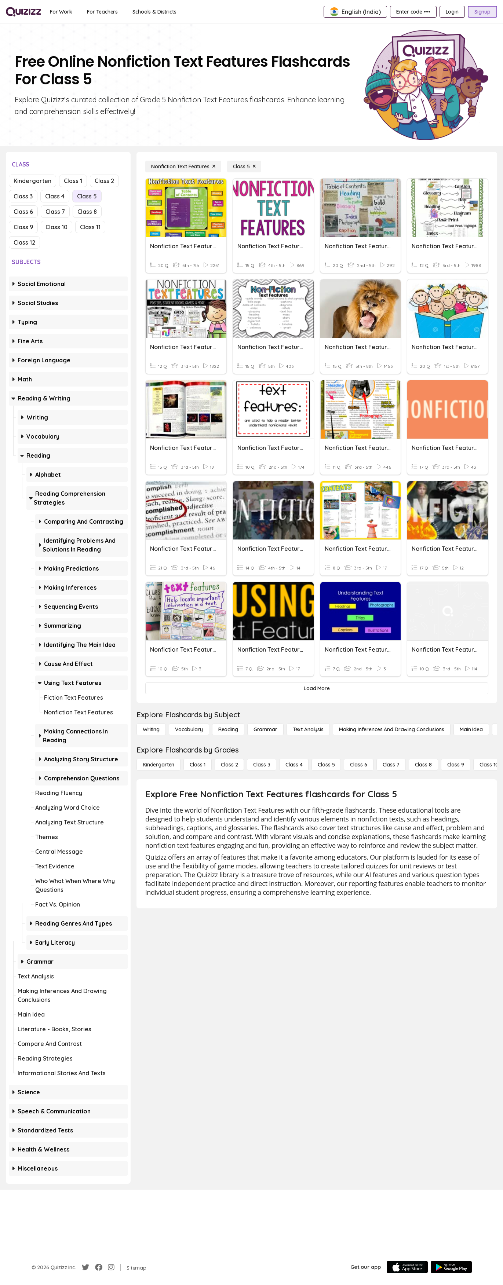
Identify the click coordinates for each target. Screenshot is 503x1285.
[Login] (452, 12)
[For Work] (61, 12)
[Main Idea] (471, 729)
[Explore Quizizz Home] (23, 12)
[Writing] (151, 729)
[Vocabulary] (189, 729)
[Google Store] (451, 1267)
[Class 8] (423, 764)
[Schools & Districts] (154, 12)
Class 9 (23, 227)
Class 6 (23, 211)
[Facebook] (98, 1267)
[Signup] (482, 12)
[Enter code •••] (413, 12)
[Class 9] (455, 764)
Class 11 (90, 227)
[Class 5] (244, 166)
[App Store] (407, 1267)
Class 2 (104, 180)
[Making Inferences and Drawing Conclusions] (392, 729)
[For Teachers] (102, 12)
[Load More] (316, 688)
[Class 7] (391, 764)
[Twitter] (85, 1267)
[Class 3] (261, 764)
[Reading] (228, 729)
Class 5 (87, 196)
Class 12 (24, 242)
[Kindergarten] (158, 764)
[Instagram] (111, 1267)
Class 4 (55, 196)
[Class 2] (229, 764)
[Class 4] (294, 764)
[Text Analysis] (308, 729)
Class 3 (23, 196)
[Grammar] (265, 729)
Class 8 (87, 211)
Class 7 (55, 211)
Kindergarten (32, 180)
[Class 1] (197, 764)
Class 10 (56, 227)
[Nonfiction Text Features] (183, 166)
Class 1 (73, 180)
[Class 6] (358, 764)
